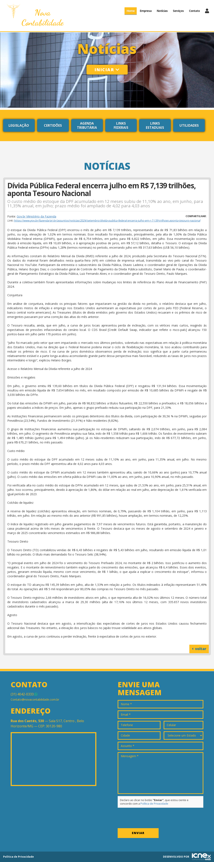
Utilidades (189, 125)
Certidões (53, 125)
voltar (199, 648)
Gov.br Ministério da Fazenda (36, 216)
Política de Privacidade (154, 803)
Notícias (162, 11)
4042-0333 (24, 694)
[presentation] (149, 818)
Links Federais (121, 125)
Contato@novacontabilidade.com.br (35, 699)
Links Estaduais (155, 125)
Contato (194, 11)
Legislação (19, 125)
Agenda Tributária (87, 125)
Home (131, 11)
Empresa (146, 11)
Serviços (178, 11)
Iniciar (107, 69)
